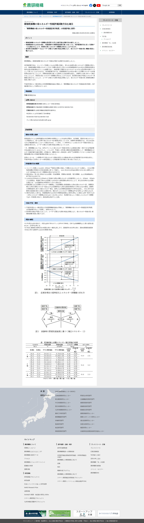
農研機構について (32, 12)
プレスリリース (47, 16)
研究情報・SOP (52, 12)
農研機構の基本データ (31, 455)
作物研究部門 (59, 420)
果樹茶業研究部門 (60, 431)
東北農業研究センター (62, 399)
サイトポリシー (28, 521)
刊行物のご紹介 (95, 455)
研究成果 (27, 480)
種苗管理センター (86, 427)
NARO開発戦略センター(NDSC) (65, 391)
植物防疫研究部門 (86, 406)
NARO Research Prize (31, 487)
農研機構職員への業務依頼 (65, 451)
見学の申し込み (95, 458)
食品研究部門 (59, 427)
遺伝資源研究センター (87, 420)
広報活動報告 (95, 451)
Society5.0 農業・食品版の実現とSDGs (36, 494)
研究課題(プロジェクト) (31, 477)
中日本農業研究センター (63, 402)
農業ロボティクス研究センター (90, 417)
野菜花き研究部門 (86, 395)
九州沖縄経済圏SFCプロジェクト (34, 501)
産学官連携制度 (62, 448)
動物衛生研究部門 (86, 410)
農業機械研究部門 (57, 16)
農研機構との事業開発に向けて (67, 460)
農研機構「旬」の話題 (98, 462)
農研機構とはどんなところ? (33, 451)
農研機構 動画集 (96, 465)
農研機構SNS (95, 473)
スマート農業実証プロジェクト (34, 498)
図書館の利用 (28, 465)
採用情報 (112, 12)
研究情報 (27, 473)
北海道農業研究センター (63, 395)
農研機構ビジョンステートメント (34, 462)
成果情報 (27, 491)
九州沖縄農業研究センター (63, 410)
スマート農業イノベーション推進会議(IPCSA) (71, 481)
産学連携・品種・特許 (72, 12)
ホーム (26, 16)
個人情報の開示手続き (97, 521)
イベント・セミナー (97, 469)
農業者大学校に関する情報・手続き (76, 521)
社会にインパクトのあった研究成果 (35, 484)
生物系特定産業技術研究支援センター (92, 431)
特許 (58, 467)
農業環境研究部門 (86, 402)
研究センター (45, 395)
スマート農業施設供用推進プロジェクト (70, 477)
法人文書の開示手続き (56, 521)
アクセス (27, 458)
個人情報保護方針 (112, 521)
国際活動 (27, 469)
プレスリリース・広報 (92, 12)
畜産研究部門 (59, 424)
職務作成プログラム (63, 470)
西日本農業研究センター (63, 406)
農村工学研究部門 (60, 413)
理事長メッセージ (30, 448)
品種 (58, 463)
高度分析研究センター (87, 424)
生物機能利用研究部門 (87, 399)
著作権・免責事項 (41, 521)
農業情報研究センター (87, 413)
